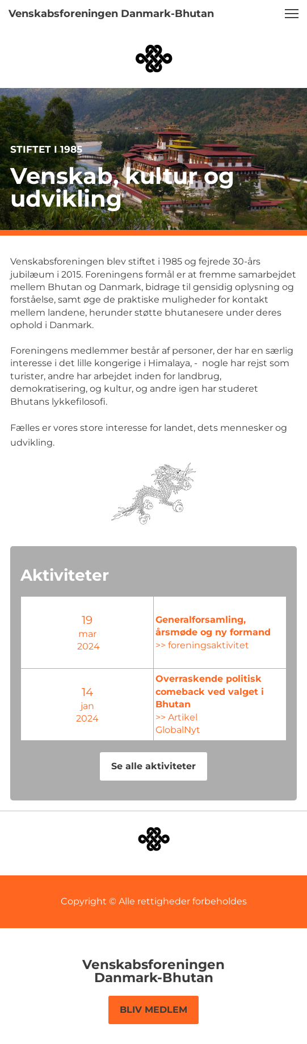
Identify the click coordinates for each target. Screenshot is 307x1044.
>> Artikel (123, 710)
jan (60, 706)
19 (59, 620)
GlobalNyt (124, 723)
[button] (291, 13)
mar (60, 633)
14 (60, 692)
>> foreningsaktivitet (148, 645)
